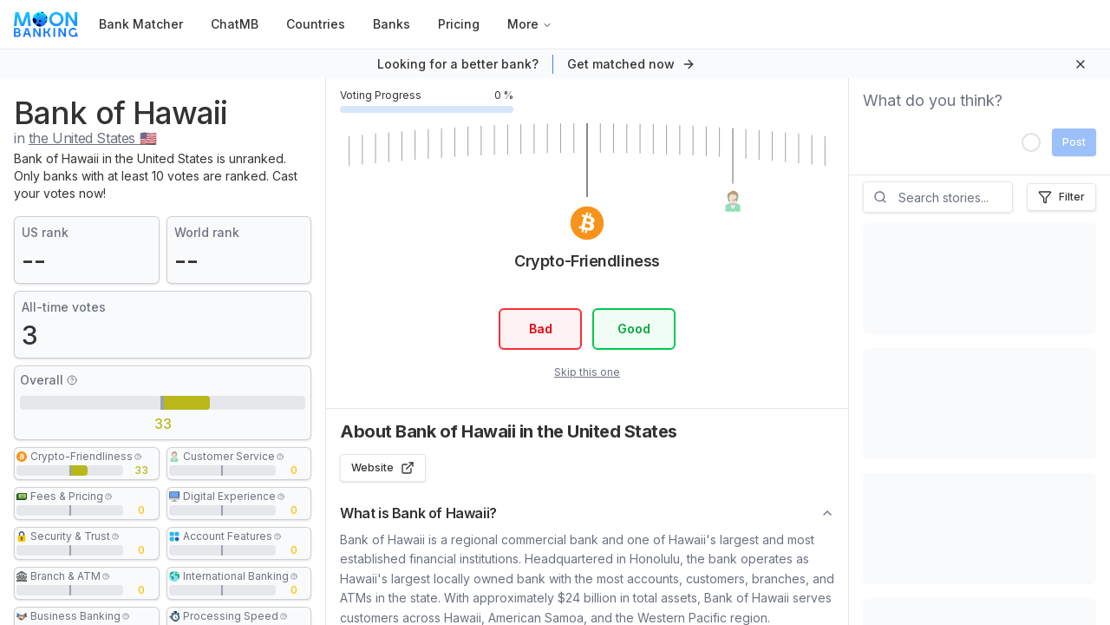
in (85, 138)
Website (383, 468)
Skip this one (587, 371)
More (529, 23)
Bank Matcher (141, 23)
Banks (391, 23)
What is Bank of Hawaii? (587, 513)
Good (633, 328)
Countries (315, 23)
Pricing (459, 23)
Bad (540, 328)
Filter (1061, 197)
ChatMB (234, 23)
